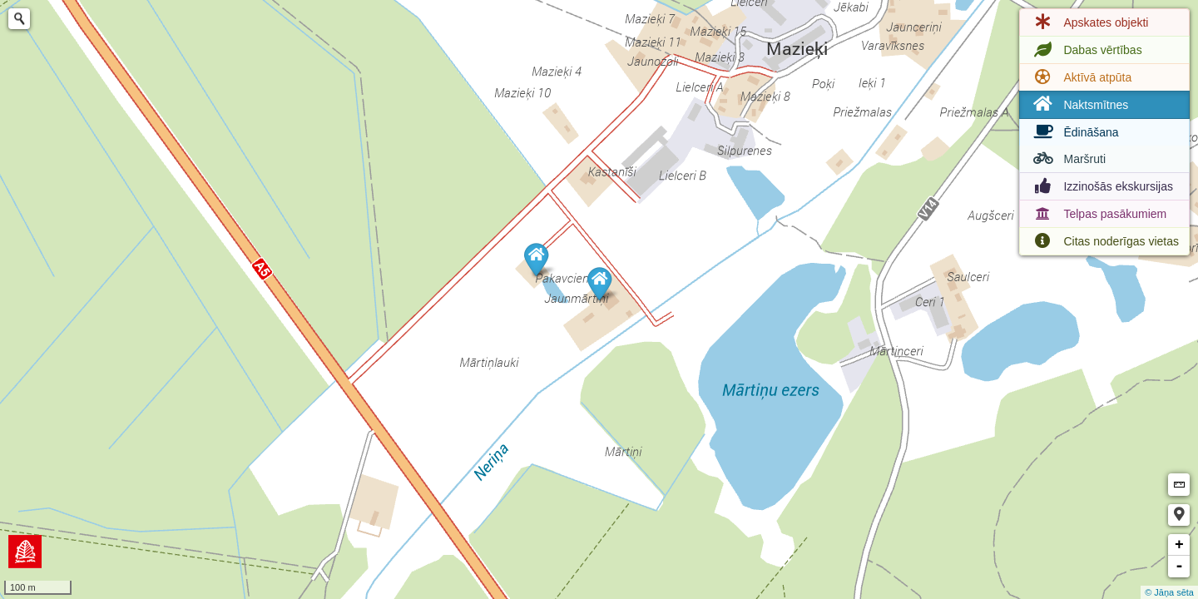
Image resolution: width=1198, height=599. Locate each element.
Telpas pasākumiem (1098, 213)
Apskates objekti (1089, 22)
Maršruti (1068, 159)
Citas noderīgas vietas (1104, 241)
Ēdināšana (1074, 132)
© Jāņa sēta (1169, 592)
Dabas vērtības (1085, 50)
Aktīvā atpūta (1080, 77)
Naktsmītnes (1079, 104)
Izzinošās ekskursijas (1101, 186)
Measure (1179, 484)
